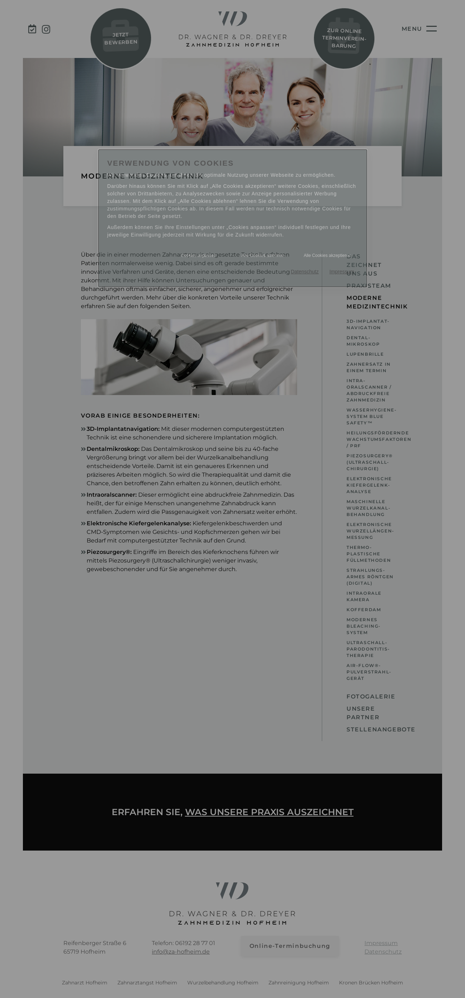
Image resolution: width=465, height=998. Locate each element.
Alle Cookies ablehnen (263, 255)
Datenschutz (305, 271)
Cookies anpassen (198, 255)
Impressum (341, 271)
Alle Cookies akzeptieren (327, 255)
